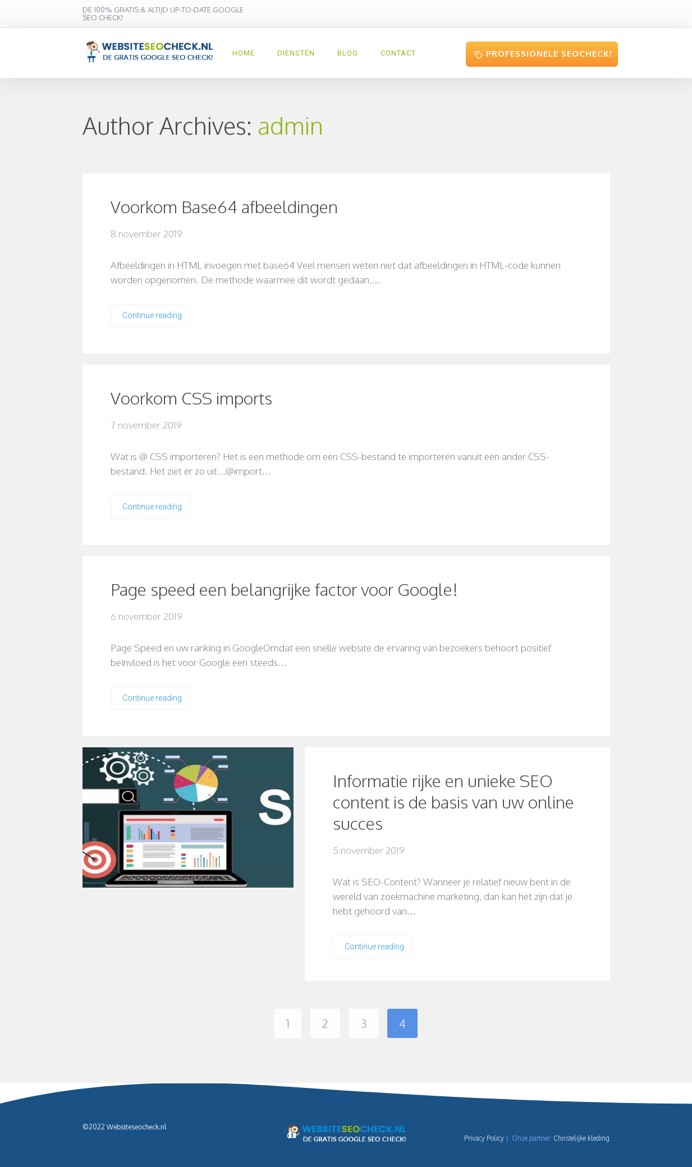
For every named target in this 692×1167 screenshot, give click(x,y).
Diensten (296, 53)
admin (290, 125)
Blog (347, 53)
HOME (243, 53)
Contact (398, 53)
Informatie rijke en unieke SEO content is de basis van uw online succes (453, 802)
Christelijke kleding (581, 1138)
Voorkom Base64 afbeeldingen (224, 206)
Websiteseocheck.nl (136, 1127)
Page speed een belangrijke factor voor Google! (284, 589)
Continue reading (152, 315)
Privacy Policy (484, 1138)
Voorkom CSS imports (191, 397)
